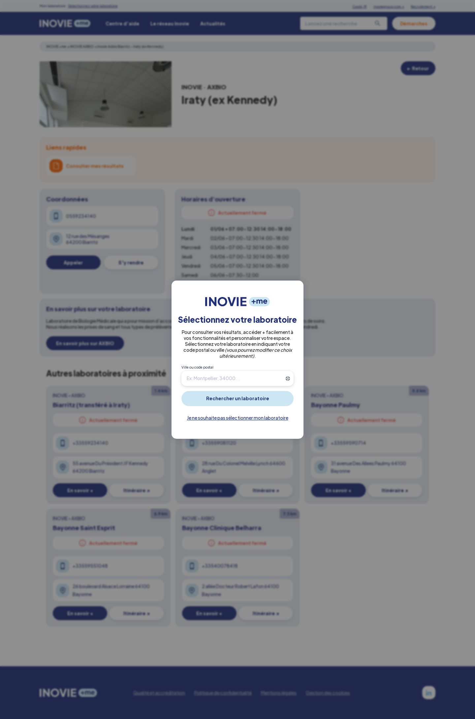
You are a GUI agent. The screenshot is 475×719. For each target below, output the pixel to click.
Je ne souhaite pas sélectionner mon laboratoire (237, 418)
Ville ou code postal (197, 367)
